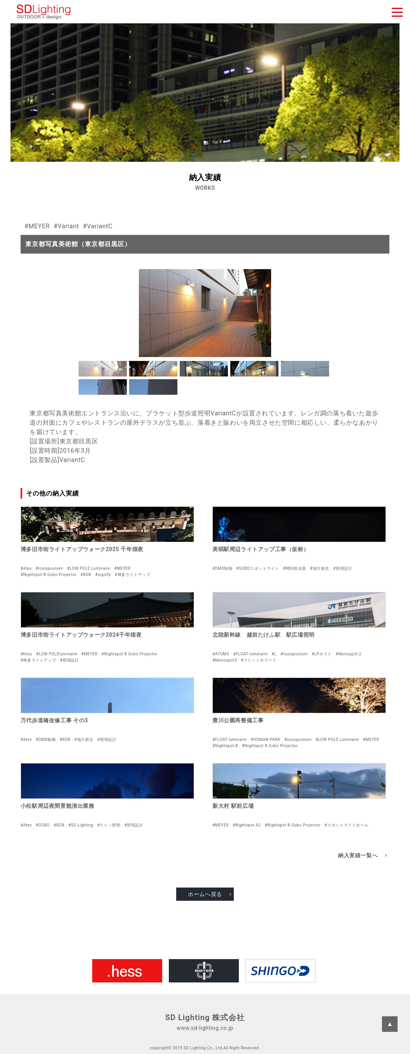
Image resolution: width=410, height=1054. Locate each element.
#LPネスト (321, 654)
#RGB (86, 575)
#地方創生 (319, 568)
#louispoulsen (49, 568)
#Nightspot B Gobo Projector (49, 575)
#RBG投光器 (295, 568)
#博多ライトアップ (133, 575)
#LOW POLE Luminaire (88, 568)
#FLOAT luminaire (250, 654)
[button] (103, 368)
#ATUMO (221, 654)
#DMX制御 (222, 568)
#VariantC (97, 226)
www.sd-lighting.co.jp (205, 1028)
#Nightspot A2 (247, 825)
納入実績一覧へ (358, 855)
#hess (26, 654)
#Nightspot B (225, 746)
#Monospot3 (224, 660)
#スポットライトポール (346, 825)
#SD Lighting (80, 825)
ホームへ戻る (205, 894)
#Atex (26, 568)
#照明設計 (342, 568)
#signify (103, 575)
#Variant (66, 226)
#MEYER (37, 226)
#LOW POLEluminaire (56, 654)
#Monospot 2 (348, 654)
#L (274, 654)
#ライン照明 (109, 825)
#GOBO (43, 825)
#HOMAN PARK (265, 739)
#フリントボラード (259, 660)
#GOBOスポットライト (257, 568)
